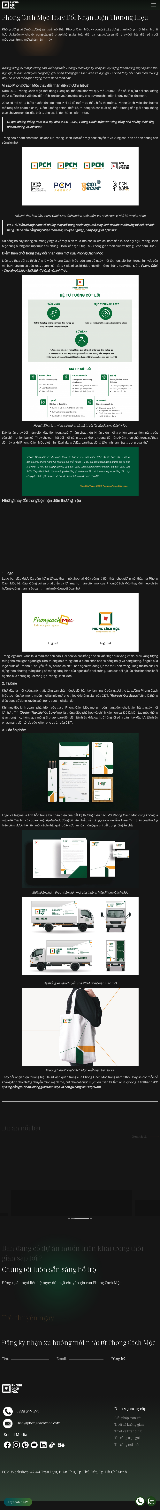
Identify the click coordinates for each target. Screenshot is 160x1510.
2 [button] (78, 1218)
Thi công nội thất (126, 1444)
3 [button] (88, 1218)
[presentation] (86, 1355)
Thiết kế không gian (129, 1424)
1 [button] (69, 1218)
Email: (62, 1358)
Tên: (5, 1358)
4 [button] (91, 1218)
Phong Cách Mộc (30, 90)
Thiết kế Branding (127, 1431)
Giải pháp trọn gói (127, 1418)
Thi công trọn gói (127, 1437)
